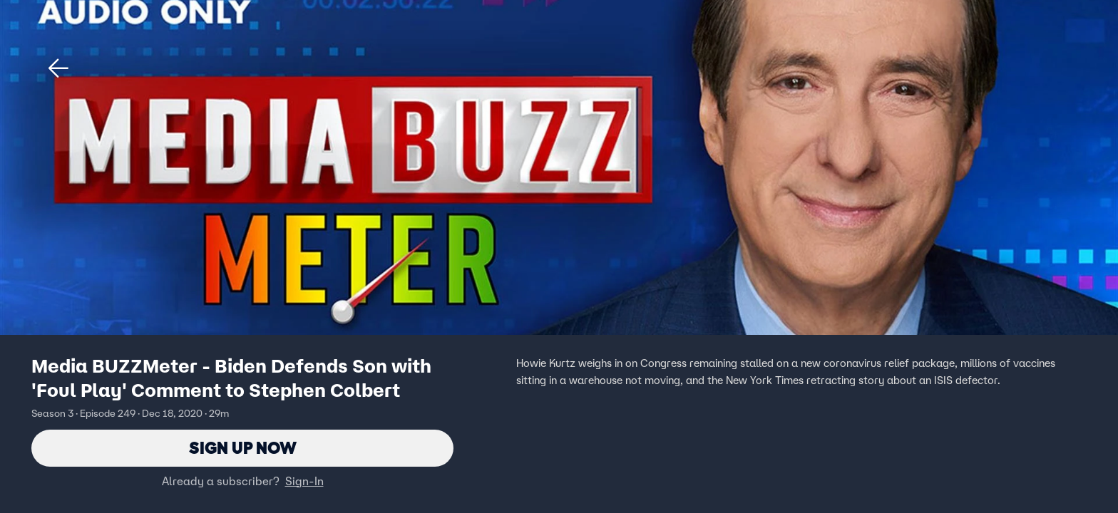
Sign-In (304, 481)
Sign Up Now (243, 447)
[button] (58, 68)
